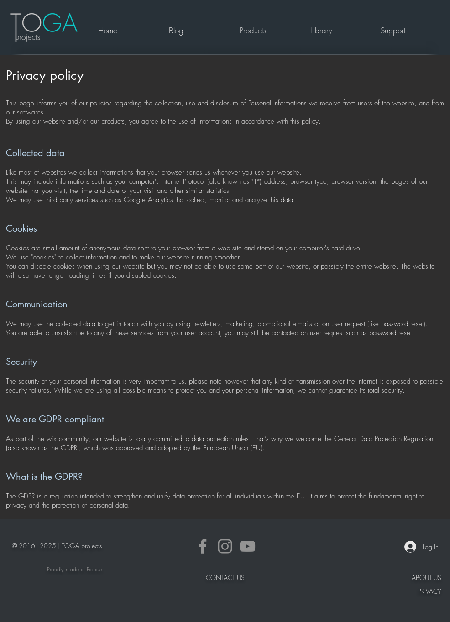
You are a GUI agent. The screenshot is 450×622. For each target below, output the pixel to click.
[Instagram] (225, 546)
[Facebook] (202, 546)
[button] (264, 26)
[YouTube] (247, 546)
